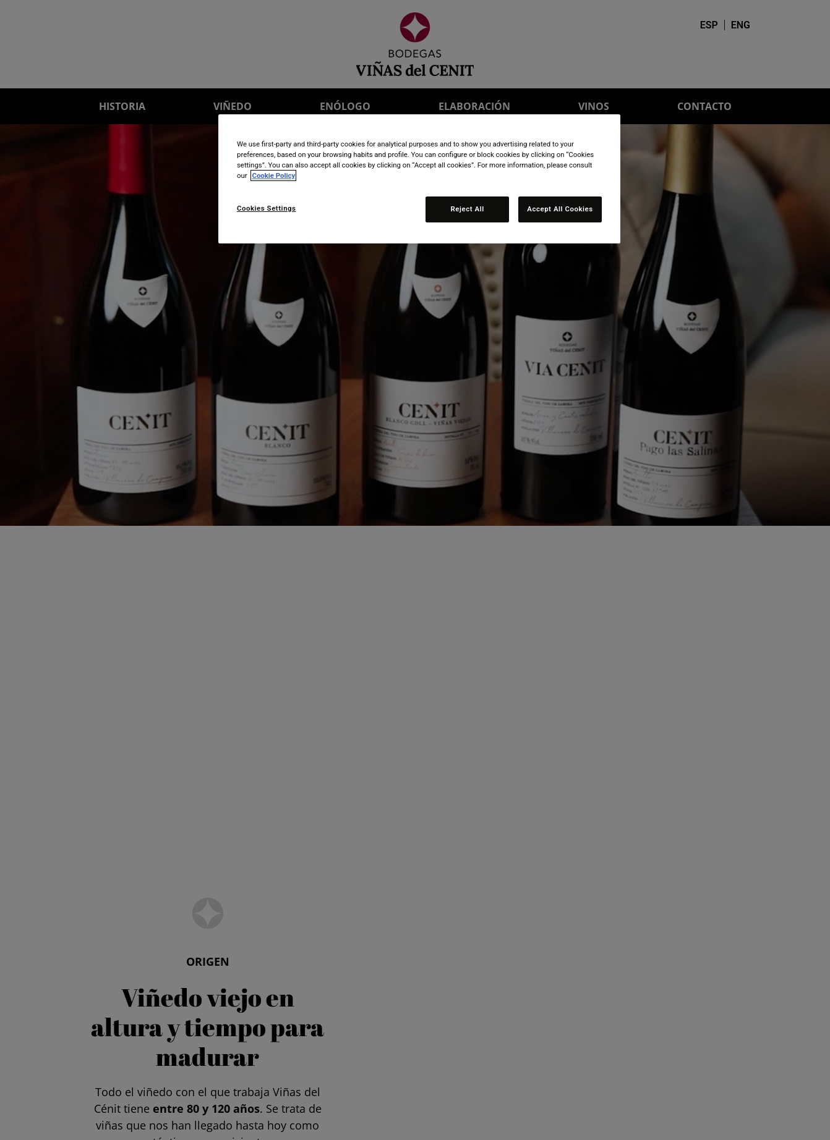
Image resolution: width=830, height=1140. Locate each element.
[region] (419, 178)
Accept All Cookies (560, 209)
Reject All (467, 209)
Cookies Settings (266, 208)
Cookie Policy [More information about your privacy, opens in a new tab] (273, 175)
